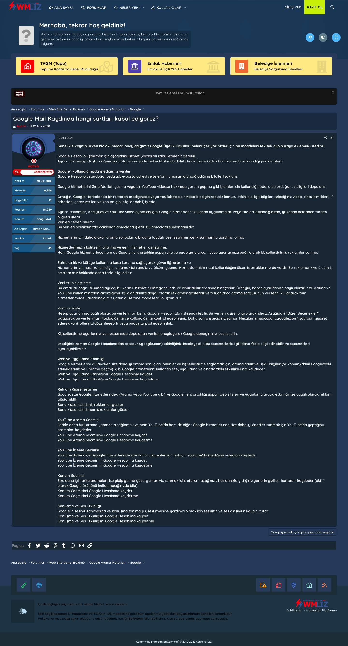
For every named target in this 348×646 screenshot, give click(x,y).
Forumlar (96, 7)
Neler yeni (129, 7)
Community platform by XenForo (174, 641)
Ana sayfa (64, 7)
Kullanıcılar (168, 7)
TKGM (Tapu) (53, 63)
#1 (332, 138)
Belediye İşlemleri (273, 63)
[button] (143, 7)
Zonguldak (44, 219)
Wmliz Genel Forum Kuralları (180, 93)
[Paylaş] (326, 138)
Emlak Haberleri (164, 63)
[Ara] (332, 7)
